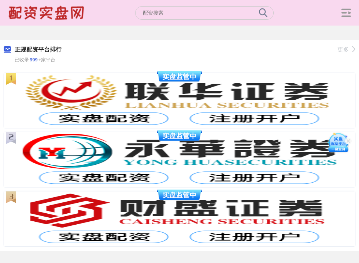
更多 (346, 49)
